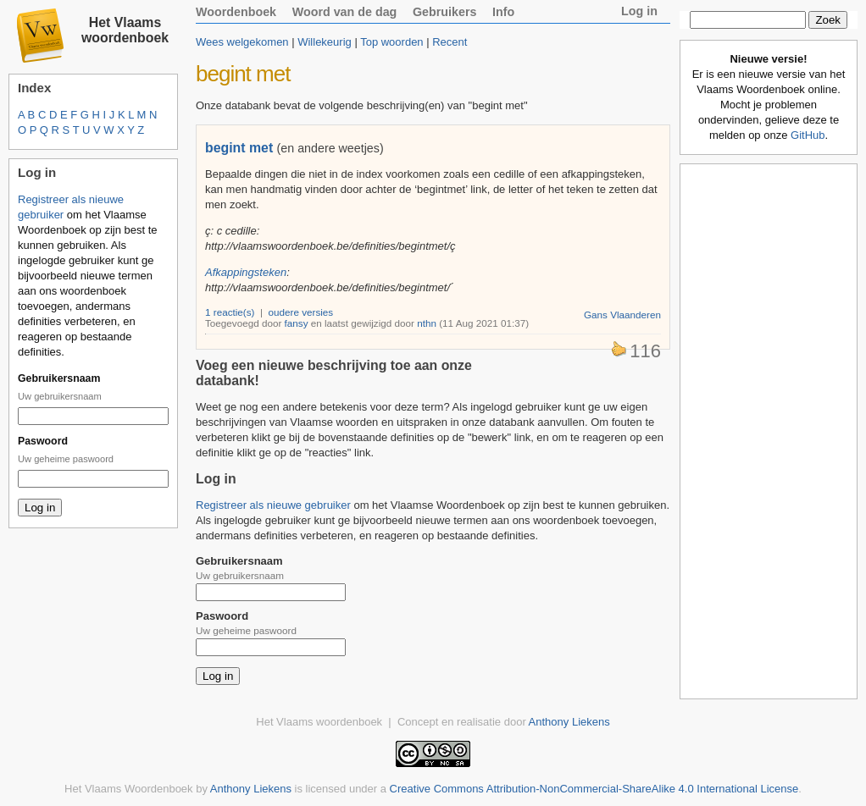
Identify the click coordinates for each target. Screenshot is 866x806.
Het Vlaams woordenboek (125, 30)
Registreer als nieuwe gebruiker (273, 505)
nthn (426, 322)
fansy (296, 322)
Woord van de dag (344, 12)
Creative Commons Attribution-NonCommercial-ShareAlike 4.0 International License (594, 788)
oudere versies (301, 311)
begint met (239, 148)
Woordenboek (236, 12)
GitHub (807, 135)
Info (503, 12)
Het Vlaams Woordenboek (128, 788)
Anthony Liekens (569, 721)
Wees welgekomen (242, 42)
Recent (449, 42)
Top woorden (391, 42)
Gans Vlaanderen (622, 314)
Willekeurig (324, 42)
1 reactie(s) (229, 311)
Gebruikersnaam (59, 378)
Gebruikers (445, 12)
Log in (639, 11)
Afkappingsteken (245, 272)
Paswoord (43, 441)
